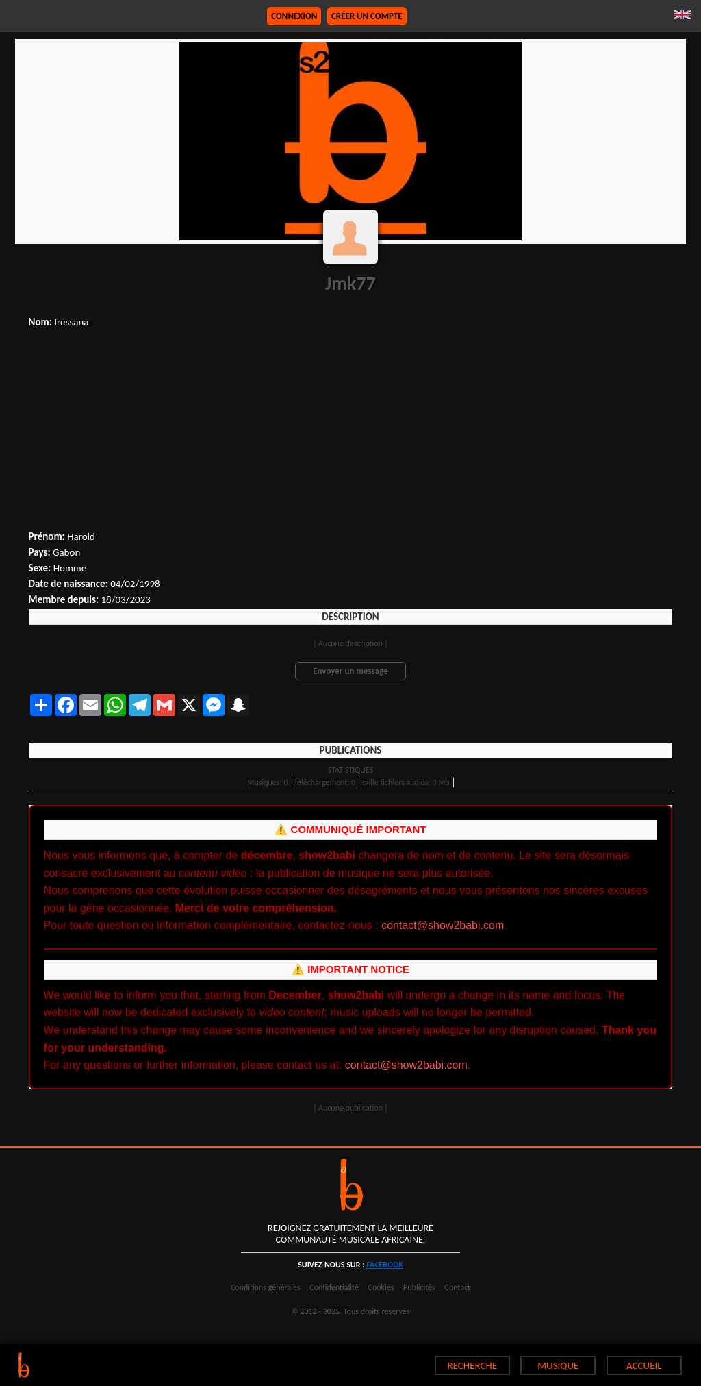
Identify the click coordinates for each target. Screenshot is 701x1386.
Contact (457, 1287)
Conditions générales (266, 1287)
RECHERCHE (473, 1365)
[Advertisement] (351, 431)
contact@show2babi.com (442, 925)
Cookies (381, 1287)
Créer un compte (367, 16)
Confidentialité (334, 1287)
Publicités (419, 1287)
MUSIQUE (557, 1365)
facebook (384, 1265)
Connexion (294, 16)
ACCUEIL (644, 1365)
